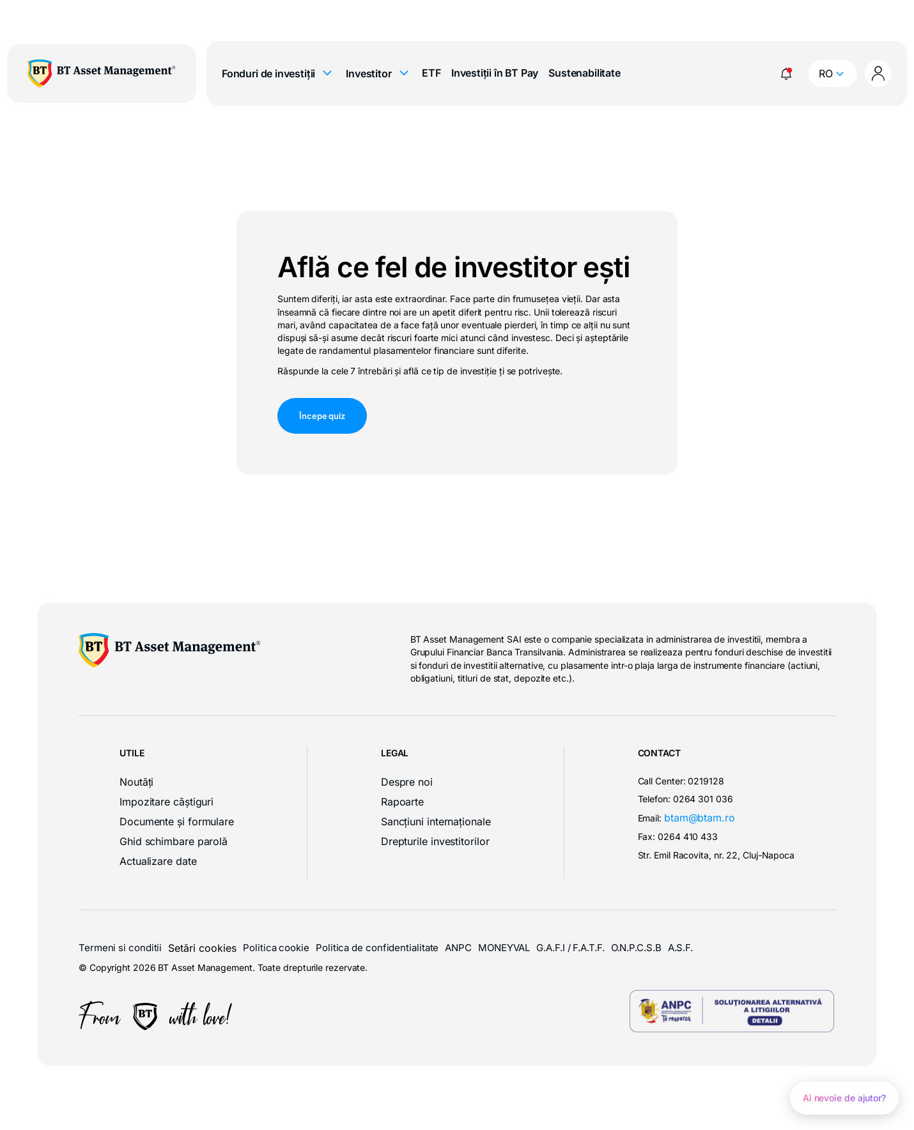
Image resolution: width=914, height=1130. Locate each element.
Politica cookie (276, 948)
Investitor (379, 73)
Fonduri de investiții (279, 73)
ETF (431, 72)
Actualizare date (158, 861)
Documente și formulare (177, 821)
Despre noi (407, 781)
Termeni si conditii (120, 948)
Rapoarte (402, 801)
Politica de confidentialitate (377, 948)
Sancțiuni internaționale (436, 821)
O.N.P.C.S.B (636, 948)
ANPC (458, 948)
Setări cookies (202, 948)
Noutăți (136, 781)
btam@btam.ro (699, 817)
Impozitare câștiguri (166, 801)
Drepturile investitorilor (435, 841)
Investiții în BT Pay (494, 72)
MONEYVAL (504, 948)
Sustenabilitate (584, 72)
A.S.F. (680, 948)
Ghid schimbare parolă (174, 841)
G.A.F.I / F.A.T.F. (570, 948)
